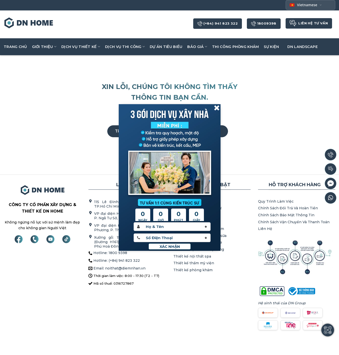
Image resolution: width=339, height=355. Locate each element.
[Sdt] (172, 237)
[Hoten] (172, 226)
